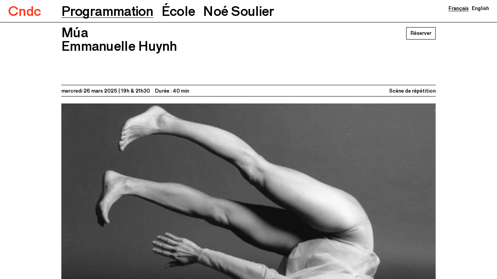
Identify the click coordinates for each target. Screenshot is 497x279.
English (480, 8)
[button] (107, 11)
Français (458, 8)
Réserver (420, 33)
